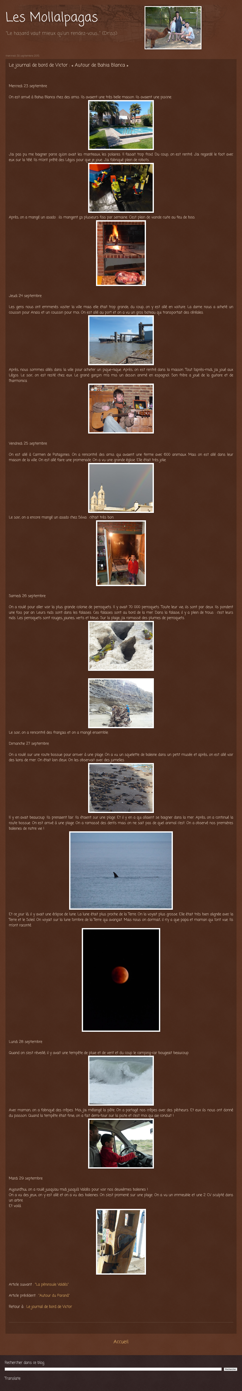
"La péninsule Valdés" (52, 1284)
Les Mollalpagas (52, 18)
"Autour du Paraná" (54, 1295)
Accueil (121, 1342)
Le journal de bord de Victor (49, 1307)
